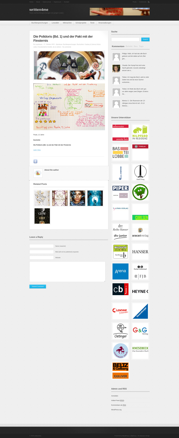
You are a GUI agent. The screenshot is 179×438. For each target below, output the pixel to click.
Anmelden (114, 396)
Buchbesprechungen (39, 23)
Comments (143, 2)
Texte (92, 23)
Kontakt (66, 2)
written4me (38, 10)
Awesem (142, 435)
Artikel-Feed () (117, 401)
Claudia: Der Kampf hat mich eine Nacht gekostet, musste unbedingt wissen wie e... (133, 67)
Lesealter (55, 23)
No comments (66, 47)
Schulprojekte (81, 23)
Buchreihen (80, 44)
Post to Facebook (35, 161)
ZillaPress (133, 435)
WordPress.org (116, 410)
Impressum (57, 2)
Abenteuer (59, 44)
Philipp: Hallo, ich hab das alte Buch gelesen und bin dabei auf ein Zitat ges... (134, 56)
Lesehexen (38, 44)
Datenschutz (47, 2)
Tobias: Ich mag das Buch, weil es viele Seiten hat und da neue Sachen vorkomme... (135, 79)
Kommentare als (118, 405)
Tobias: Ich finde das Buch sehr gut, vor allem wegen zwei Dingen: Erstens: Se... (135, 91)
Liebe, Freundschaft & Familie (42, 47)
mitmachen (67, 23)
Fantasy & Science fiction (93, 44)
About (38, 2)
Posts (135, 2)
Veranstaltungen (104, 23)
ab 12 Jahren (57, 47)
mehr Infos (37, 150)
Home (31, 2)
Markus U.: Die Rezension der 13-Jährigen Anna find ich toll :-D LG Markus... (133, 103)
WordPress (125, 435)
